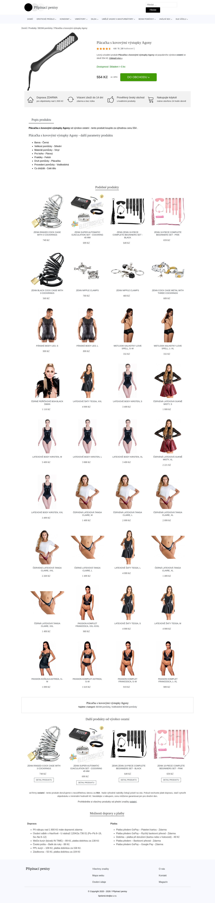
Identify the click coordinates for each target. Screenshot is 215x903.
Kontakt (163, 875)
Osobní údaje (99, 882)
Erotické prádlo (45, 19)
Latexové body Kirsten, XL (128, 457)
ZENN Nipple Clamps (87, 290)
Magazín (163, 882)
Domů (30, 19)
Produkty (32, 28)
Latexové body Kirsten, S (127, 401)
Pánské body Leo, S (47, 346)
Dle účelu (181, 19)
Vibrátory (80, 19)
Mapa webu (98, 875)
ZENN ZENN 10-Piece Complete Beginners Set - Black (127, 235)
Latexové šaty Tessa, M (168, 623)
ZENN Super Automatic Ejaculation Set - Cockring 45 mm (87, 235)
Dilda (93, 19)
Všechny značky (100, 869)
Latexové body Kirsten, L (87, 457)
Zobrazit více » (115, 58)
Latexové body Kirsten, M (47, 457)
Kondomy (65, 19)
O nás (162, 869)
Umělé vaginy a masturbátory (117, 19)
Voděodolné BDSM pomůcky (124, 707)
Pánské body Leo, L (87, 346)
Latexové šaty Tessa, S (127, 623)
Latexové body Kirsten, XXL (47, 512)
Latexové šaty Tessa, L (128, 568)
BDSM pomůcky (146, 19)
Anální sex (164, 19)
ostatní (179, 55)
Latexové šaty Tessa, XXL (87, 401)
